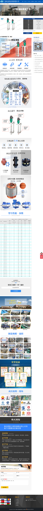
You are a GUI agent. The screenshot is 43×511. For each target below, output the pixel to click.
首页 (22, 1)
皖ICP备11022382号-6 (30, 509)
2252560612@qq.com (31, 30)
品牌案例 (32, 1)
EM (42, 1)
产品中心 (25, 1)
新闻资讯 (36, 1)
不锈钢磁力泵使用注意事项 (38, 66)
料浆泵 (8, 3)
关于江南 (29, 1)
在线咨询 (27, 33)
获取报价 (37, 33)
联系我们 (39, 1)
